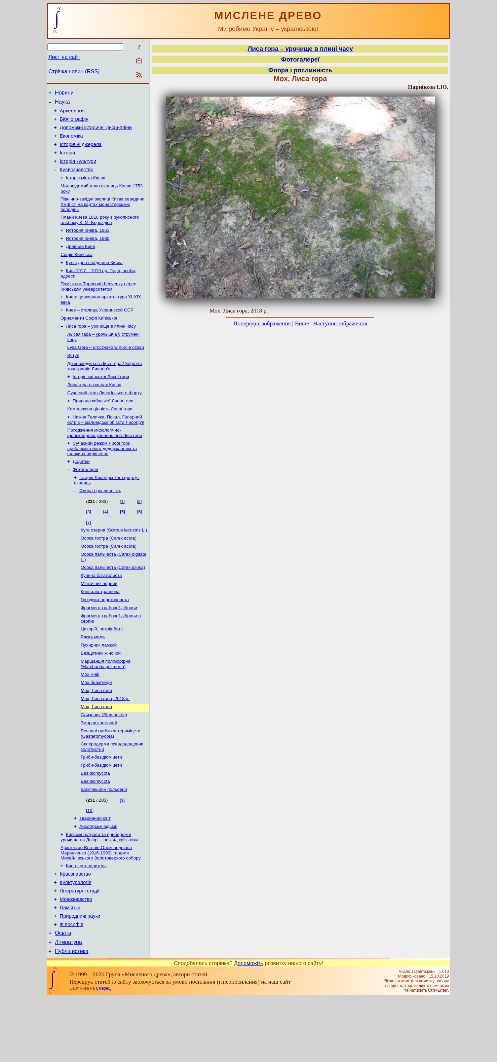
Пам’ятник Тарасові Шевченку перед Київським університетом (99, 304)
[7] (88, 553)
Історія (67, 160)
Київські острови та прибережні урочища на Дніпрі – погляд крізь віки (99, 890)
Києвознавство (76, 179)
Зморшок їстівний (99, 769)
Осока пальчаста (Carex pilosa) (113, 601)
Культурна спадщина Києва (94, 278)
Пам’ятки (70, 967)
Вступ (73, 377)
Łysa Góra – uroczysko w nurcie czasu (105, 368)
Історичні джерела (81, 151)
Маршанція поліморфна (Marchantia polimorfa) (105, 705)
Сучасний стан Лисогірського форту (104, 417)
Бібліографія (74, 123)
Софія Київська (76, 269)
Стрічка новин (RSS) (74, 71)
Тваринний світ (95, 870)
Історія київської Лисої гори (101, 400)
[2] (139, 532)
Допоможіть (248, 1028)
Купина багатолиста (101, 610)
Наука (62, 104)
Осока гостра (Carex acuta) (109, 570)
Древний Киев (80, 261)
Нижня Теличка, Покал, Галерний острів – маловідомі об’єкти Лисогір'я (105, 446)
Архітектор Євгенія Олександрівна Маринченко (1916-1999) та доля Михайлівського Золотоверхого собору (101, 906)
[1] (122, 532)
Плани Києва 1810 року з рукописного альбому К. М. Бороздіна (100, 232)
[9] (122, 851)
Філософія (71, 986)
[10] (89, 861)
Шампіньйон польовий (104, 840)
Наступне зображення (340, 323)
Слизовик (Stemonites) (104, 760)
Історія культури (78, 170)
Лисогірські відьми (98, 878)
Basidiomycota (95, 823)
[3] (88, 542)
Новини (64, 94)
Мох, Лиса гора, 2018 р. (105, 742)
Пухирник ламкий (99, 685)
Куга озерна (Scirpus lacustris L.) (114, 561)
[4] (105, 542)
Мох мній (90, 716)
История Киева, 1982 (87, 252)
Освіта (63, 995)
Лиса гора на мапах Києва (94, 408)
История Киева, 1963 (87, 243)
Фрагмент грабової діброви (109, 645)
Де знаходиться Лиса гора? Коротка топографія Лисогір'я (104, 389)
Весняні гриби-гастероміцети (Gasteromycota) (111, 780)
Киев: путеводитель (86, 920)
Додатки (81, 490)
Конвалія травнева (100, 627)
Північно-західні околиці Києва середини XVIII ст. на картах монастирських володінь (103, 216)
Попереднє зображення (262, 323)
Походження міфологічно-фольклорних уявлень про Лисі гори (104, 460)
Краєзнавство (75, 929)
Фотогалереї (85, 499)
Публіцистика (71, 1016)
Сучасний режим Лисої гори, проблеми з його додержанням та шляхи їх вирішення (102, 476)
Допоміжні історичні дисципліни (96, 132)
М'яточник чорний (99, 619)
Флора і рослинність (100, 521)
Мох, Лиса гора (96, 734)
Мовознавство (76, 957)
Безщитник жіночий (101, 694)
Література (68, 1006)
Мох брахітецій (96, 725)
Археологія (72, 113)
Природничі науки (80, 976)
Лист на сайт (64, 57)
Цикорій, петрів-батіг (102, 667)
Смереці (103, 1053)
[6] (139, 542)
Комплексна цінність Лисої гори (99, 435)
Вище (302, 323)
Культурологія (75, 939)
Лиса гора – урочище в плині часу (101, 346)
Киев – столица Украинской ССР (99, 328)
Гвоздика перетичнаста (105, 636)
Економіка (71, 142)
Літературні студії (80, 948)
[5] (122, 542)
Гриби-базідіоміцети (101, 805)
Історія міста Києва (85, 188)
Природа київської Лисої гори (103, 426)
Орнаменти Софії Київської (89, 337)
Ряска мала (93, 676)
